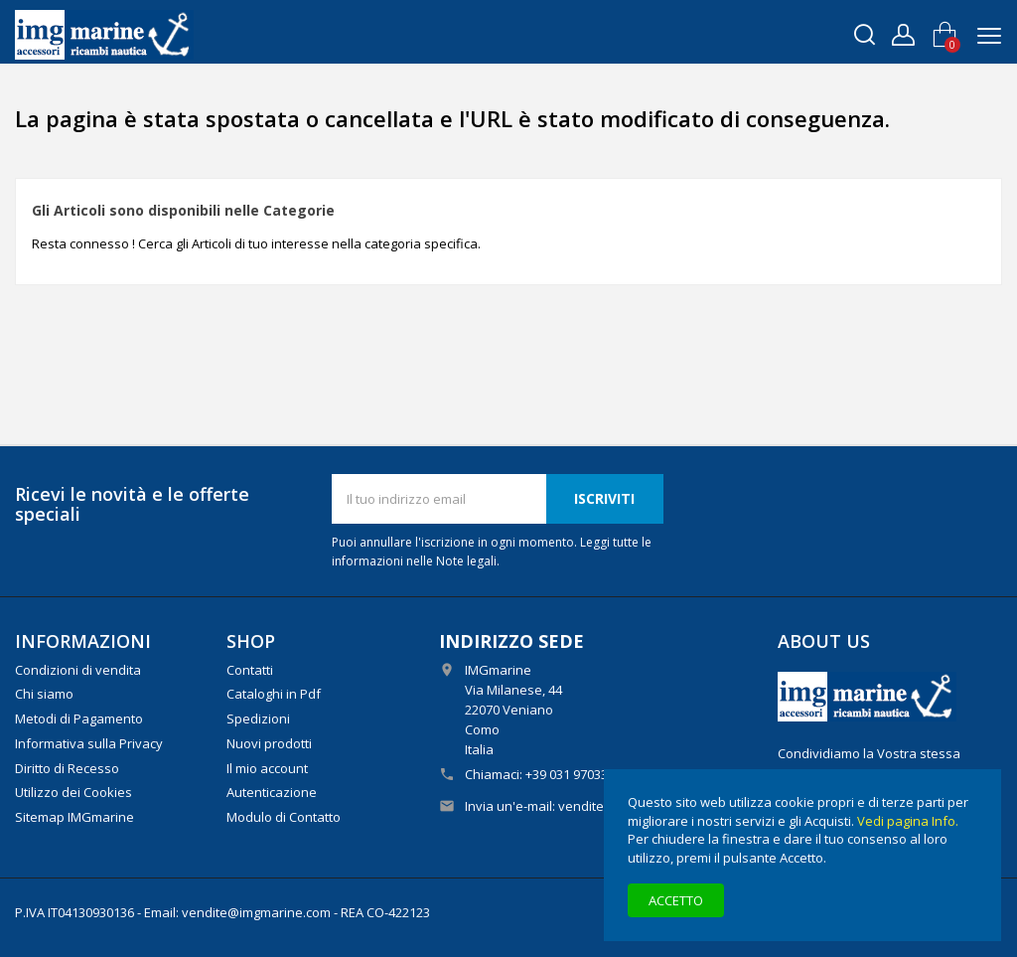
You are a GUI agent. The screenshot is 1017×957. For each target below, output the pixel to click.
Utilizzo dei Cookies (73, 792)
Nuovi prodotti (269, 743)
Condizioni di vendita (78, 670)
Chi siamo (44, 694)
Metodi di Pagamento (79, 718)
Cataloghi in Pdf (273, 694)
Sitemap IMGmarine (74, 817)
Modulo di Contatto (283, 817)
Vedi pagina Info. (907, 821)
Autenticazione (271, 792)
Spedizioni (258, 718)
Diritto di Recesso (67, 768)
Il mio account (267, 768)
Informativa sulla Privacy (89, 743)
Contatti (249, 670)
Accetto (676, 900)
